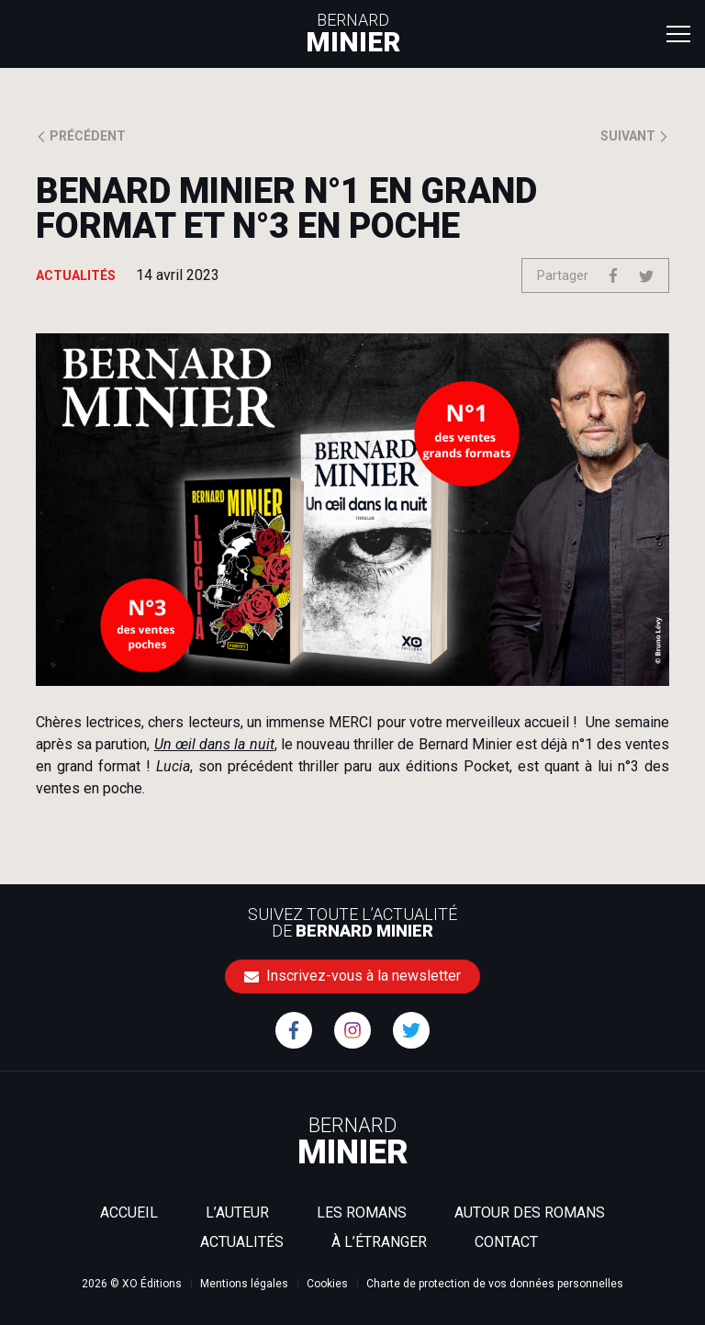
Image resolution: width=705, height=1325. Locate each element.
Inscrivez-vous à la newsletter (352, 975)
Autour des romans (529, 1212)
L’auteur (237, 1212)
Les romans (362, 1212)
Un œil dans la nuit (214, 744)
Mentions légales (244, 1283)
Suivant (634, 136)
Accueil (129, 1212)
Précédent (81, 136)
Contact (506, 1242)
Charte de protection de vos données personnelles (494, 1283)
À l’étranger (379, 1242)
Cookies (327, 1283)
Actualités (242, 1242)
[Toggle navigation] (678, 33)
